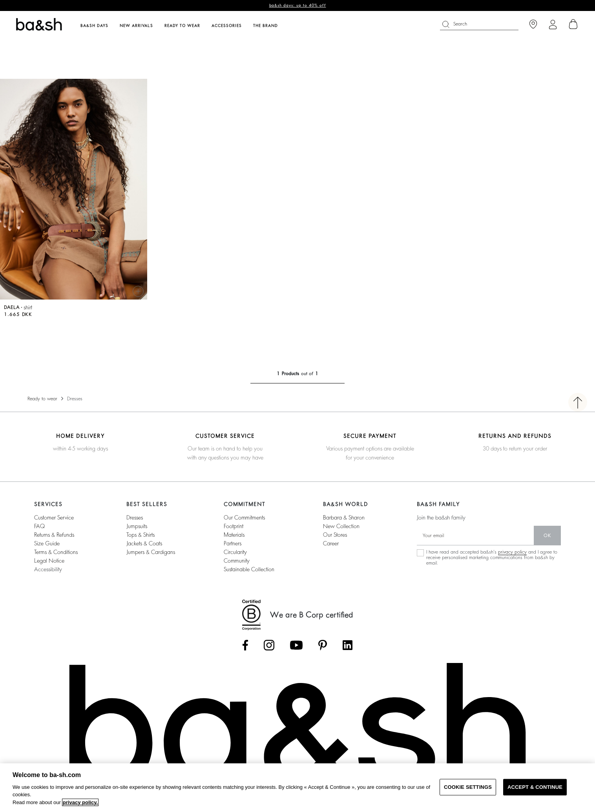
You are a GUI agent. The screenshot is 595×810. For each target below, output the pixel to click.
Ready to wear (42, 398)
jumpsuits (136, 526)
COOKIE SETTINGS (468, 787)
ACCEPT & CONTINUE (534, 787)
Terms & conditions (56, 552)
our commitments (244, 517)
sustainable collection (249, 569)
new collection (341, 526)
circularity (235, 552)
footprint (233, 526)
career (331, 543)
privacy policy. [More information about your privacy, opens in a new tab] (80, 802)
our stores (335, 535)
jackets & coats (144, 543)
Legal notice (49, 560)
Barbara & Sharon (344, 517)
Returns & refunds (54, 535)
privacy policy (512, 552)
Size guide (47, 543)
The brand (265, 26)
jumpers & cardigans (150, 552)
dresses (134, 517)
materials (234, 535)
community (237, 560)
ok (547, 535)
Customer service (54, 517)
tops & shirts (140, 535)
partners (232, 543)
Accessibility (48, 569)
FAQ (39, 526)
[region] (297, 786)
